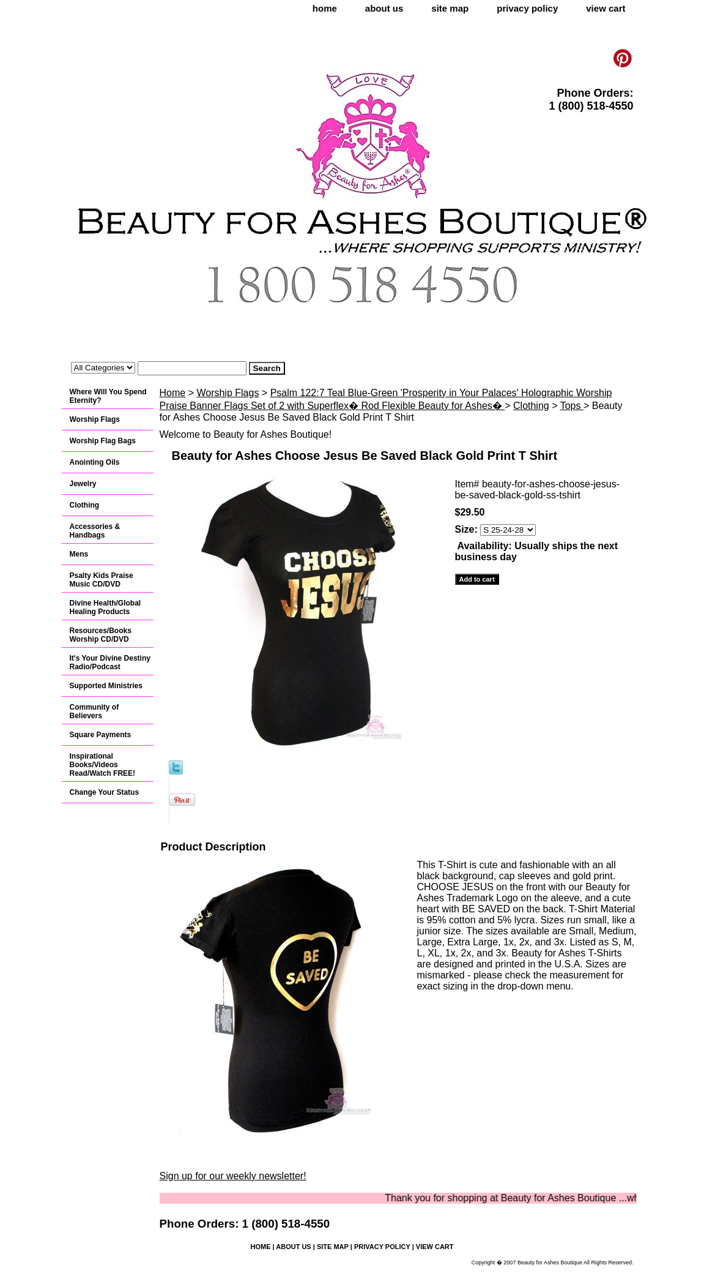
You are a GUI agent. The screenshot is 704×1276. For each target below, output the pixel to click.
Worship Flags (227, 393)
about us (384, 8)
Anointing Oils (95, 462)
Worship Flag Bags (103, 441)
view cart (605, 8)
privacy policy (527, 8)
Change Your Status (104, 792)
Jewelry (83, 483)
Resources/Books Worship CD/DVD (101, 635)
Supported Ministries (106, 685)
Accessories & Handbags (95, 530)
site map (450, 8)
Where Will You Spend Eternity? (108, 396)
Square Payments (101, 734)
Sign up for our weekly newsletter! (233, 1176)
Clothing (531, 405)
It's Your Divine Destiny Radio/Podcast (110, 662)
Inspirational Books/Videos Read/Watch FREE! (103, 765)
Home (173, 393)
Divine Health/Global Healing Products (105, 607)
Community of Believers (94, 711)
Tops (572, 405)
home (325, 8)
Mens (79, 554)
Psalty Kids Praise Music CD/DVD (101, 579)
